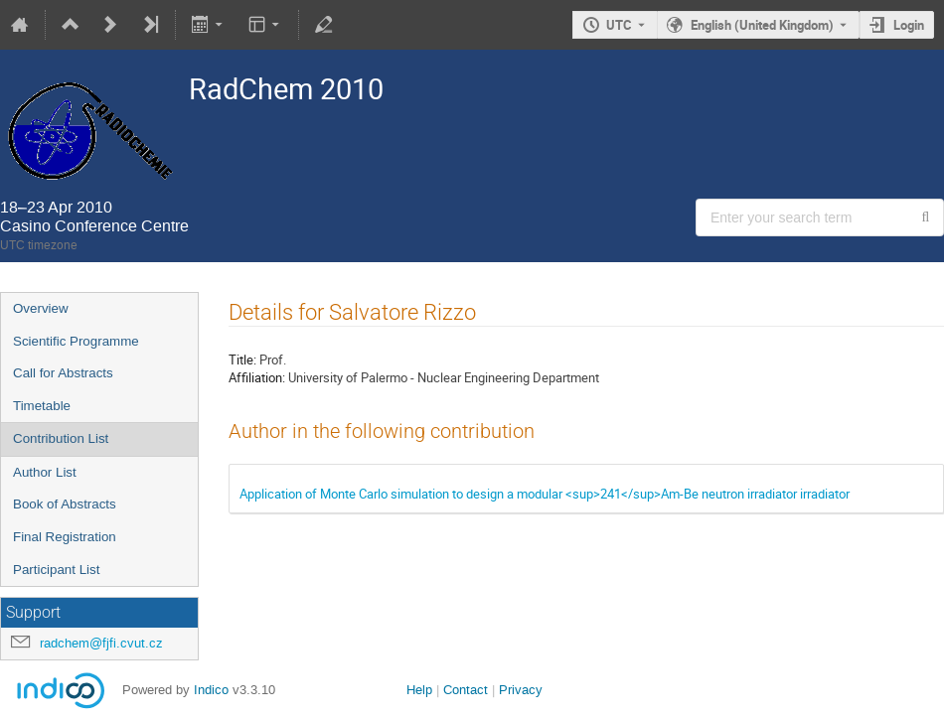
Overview (41, 308)
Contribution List (60, 438)
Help (419, 689)
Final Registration (64, 536)
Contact (465, 689)
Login (908, 25)
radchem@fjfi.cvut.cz (101, 643)
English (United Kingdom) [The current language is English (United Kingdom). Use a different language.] (762, 25)
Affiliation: (257, 377)
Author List (45, 472)
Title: (242, 359)
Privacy (521, 689)
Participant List (56, 569)
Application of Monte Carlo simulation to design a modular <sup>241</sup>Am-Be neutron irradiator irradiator (544, 494)
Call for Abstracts (63, 372)
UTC (619, 25)
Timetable (42, 405)
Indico (211, 689)
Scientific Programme (76, 341)
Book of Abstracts (64, 504)
